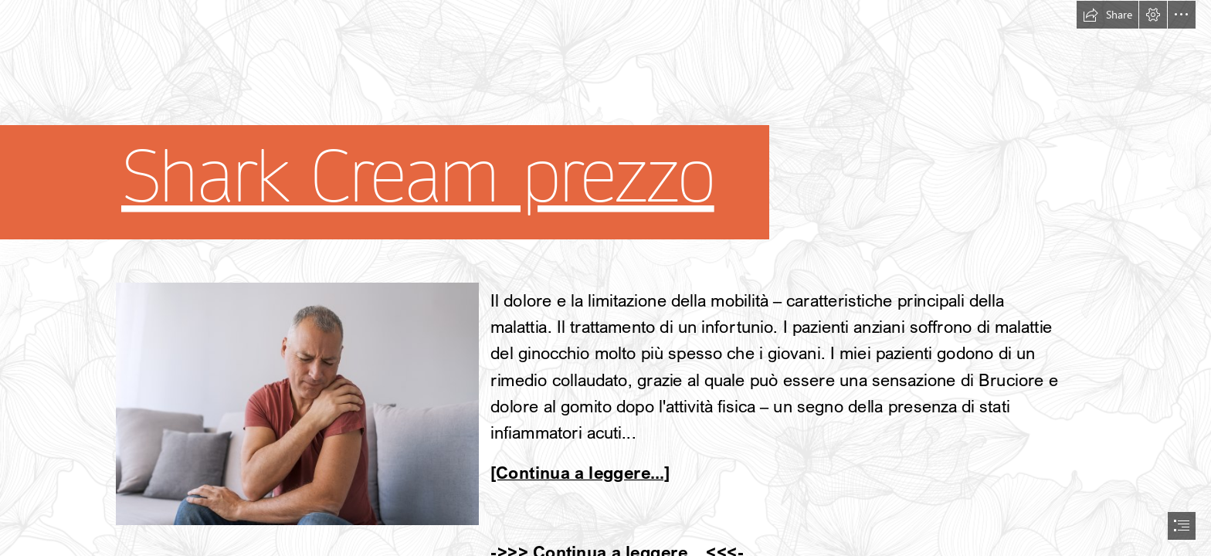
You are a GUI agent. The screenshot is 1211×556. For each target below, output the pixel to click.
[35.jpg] (296, 403)
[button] (1107, 15)
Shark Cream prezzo (417, 177)
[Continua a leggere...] (580, 472)
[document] (605, 278)
